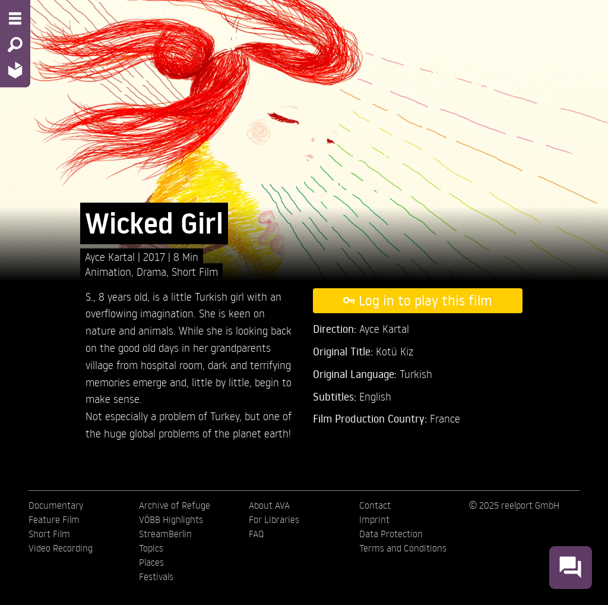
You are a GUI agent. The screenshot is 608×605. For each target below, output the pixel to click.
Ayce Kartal (111, 256)
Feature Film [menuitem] (54, 519)
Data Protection (391, 534)
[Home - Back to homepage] (15, 70)
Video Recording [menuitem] (60, 548)
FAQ (256, 534)
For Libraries (274, 519)
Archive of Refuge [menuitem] (174, 505)
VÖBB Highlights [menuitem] (171, 519)
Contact (375, 505)
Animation (108, 271)
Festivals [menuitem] (156, 576)
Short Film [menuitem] (49, 534)
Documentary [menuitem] (55, 505)
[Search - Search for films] (15, 44)
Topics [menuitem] (151, 548)
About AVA (269, 505)
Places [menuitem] (151, 562)
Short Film (195, 271)
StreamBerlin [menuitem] (165, 534)
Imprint (374, 519)
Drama (151, 271)
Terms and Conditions (402, 548)
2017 (155, 256)
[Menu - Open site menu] (15, 18)
